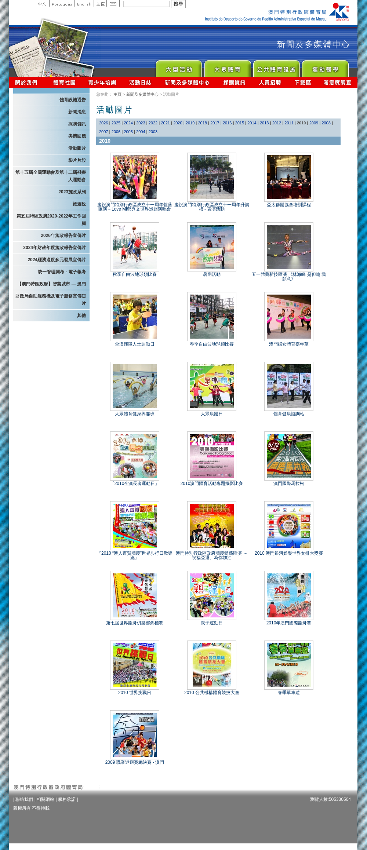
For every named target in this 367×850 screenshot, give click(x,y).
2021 (165, 123)
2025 (116, 123)
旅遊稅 (79, 204)
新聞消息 (77, 111)
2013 (264, 123)
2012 (276, 123)
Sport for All (227, 66)
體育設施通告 (72, 99)
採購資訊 (234, 82)
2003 (153, 131)
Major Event (178, 66)
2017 (214, 123)
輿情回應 (77, 136)
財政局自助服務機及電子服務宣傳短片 (50, 299)
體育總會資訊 (64, 82)
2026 (103, 123)
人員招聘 (269, 82)
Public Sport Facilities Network (276, 66)
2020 (177, 123)
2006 (116, 131)
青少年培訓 (102, 82)
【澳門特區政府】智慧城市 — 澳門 (51, 284)
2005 (128, 131)
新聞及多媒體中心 (187, 82)
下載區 (302, 82)
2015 (239, 123)
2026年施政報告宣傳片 (63, 235)
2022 (153, 123)
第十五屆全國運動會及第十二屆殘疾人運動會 (50, 176)
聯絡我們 (24, 799)
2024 (128, 123)
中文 (42, 3)
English (84, 3)
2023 (140, 123)
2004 (140, 131)
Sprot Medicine (325, 66)
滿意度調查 (337, 82)
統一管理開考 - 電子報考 (62, 271)
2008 (325, 123)
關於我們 (27, 82)
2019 (190, 123)
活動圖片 (77, 148)
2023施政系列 (72, 191)
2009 (313, 123)
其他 (81, 315)
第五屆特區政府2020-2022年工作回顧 (51, 220)
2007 (103, 131)
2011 (288, 123)
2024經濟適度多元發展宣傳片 (57, 259)
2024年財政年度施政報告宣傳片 (54, 247)
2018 (202, 123)
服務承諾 (67, 799)
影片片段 (77, 160)
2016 (227, 123)
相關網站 (45, 799)
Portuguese (62, 3)
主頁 (100, 3)
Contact (113, 3)
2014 (251, 123)
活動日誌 (140, 82)
